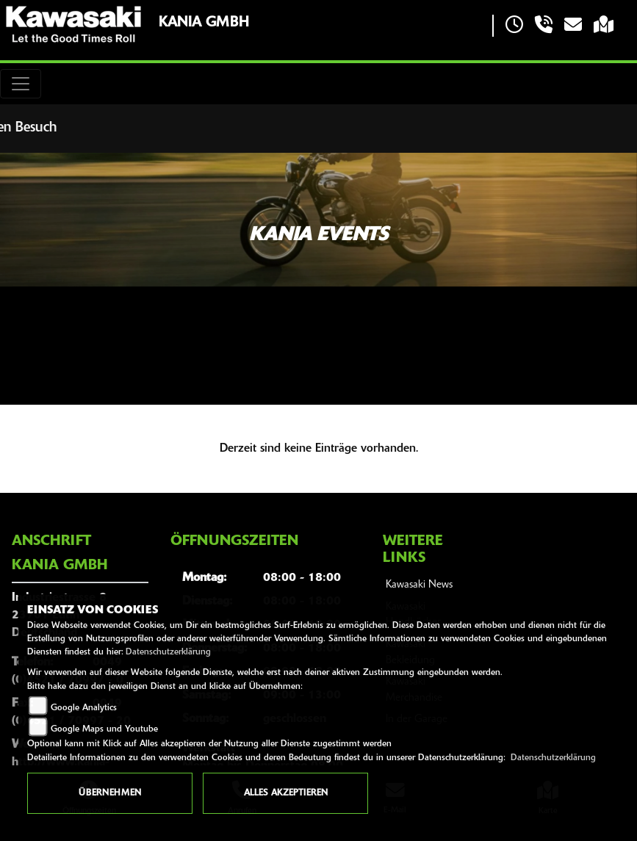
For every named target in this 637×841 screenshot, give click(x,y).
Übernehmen (110, 793)
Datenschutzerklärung (168, 652)
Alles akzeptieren (286, 793)
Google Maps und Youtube (104, 729)
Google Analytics (84, 708)
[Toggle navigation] (20, 83)
